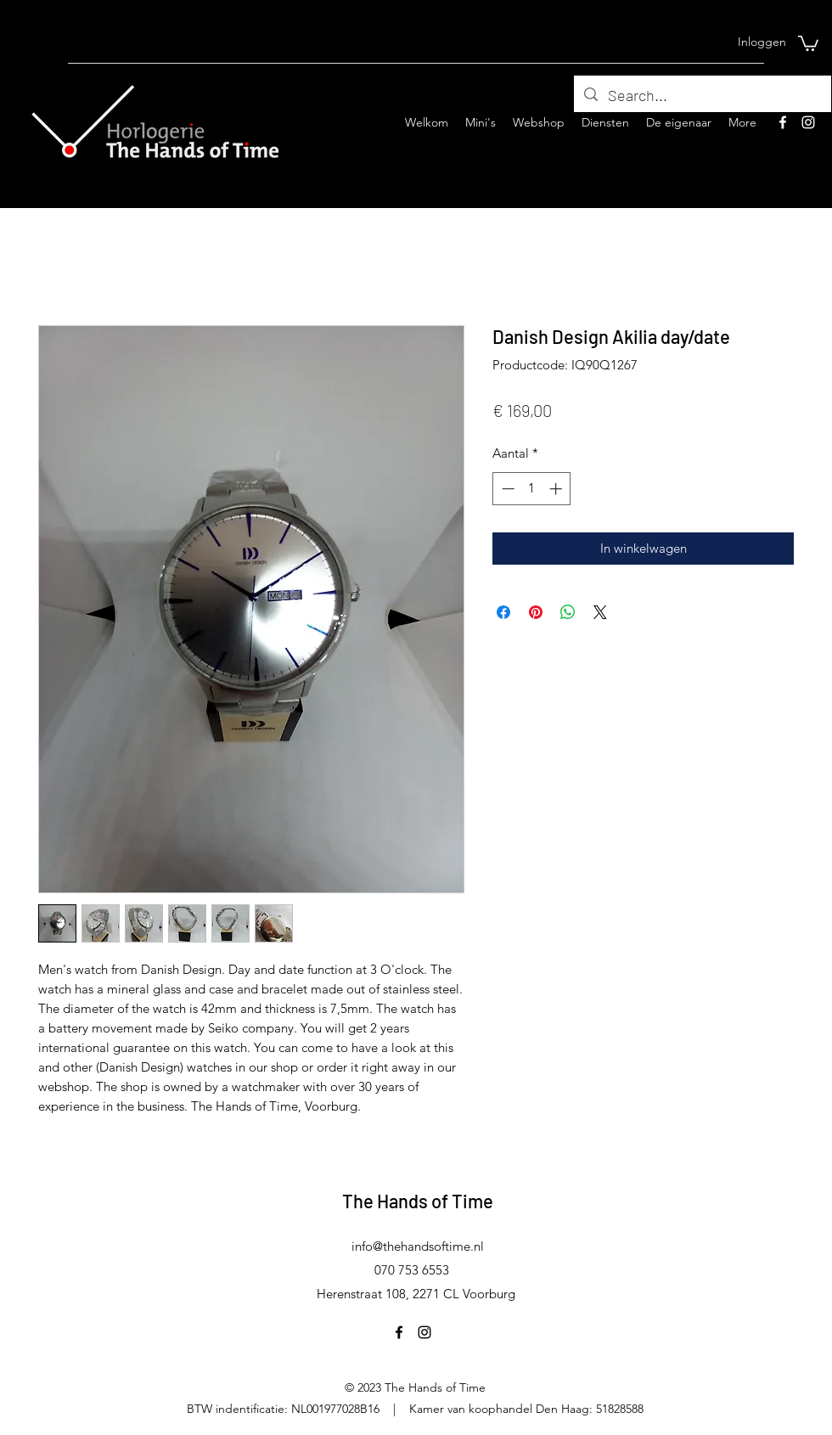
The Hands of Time (417, 1201)
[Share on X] (600, 612)
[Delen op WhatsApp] (568, 612)
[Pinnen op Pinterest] (536, 612)
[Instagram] (808, 122)
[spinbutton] (532, 488)
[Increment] (557, 488)
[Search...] (701, 96)
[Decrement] (506, 488)
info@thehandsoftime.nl (417, 1246)
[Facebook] (782, 122)
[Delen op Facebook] (503, 612)
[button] (808, 42)
